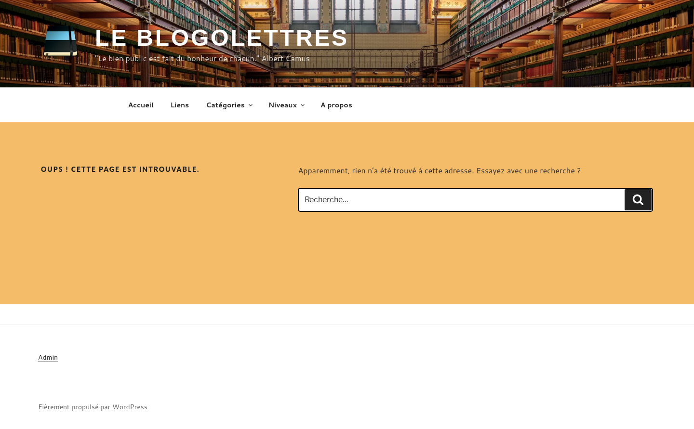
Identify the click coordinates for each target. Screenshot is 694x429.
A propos (336, 105)
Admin (48, 357)
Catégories (230, 105)
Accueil (141, 105)
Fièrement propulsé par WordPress (92, 407)
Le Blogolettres (222, 38)
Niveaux (287, 105)
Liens (179, 105)
